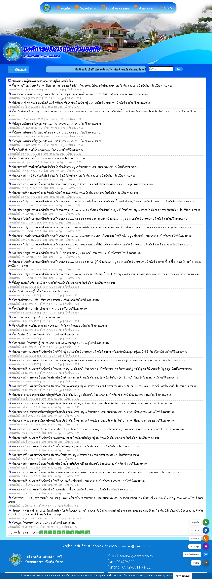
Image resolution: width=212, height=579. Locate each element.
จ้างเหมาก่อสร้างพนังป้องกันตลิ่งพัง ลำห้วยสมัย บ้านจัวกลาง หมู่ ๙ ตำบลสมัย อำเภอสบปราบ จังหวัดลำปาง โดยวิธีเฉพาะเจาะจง (75, 167)
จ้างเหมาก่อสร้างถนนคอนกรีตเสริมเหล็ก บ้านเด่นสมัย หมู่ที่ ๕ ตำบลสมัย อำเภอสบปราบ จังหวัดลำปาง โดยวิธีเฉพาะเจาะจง (72, 489)
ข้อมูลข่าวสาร (143, 8)
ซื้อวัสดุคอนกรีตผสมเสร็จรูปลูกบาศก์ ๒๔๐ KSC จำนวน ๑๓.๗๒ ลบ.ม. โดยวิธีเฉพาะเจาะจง (56, 123)
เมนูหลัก (63, 8)
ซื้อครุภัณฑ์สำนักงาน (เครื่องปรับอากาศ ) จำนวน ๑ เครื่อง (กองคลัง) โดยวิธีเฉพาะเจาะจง (55, 300)
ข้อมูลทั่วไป (165, 8)
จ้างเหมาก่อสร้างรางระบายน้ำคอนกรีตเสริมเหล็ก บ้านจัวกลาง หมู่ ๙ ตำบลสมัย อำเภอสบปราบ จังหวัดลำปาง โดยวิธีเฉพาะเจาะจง (75, 455)
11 (87, 532)
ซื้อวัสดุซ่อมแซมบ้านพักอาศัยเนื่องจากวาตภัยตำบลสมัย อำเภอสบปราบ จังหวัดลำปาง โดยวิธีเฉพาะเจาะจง (63, 282)
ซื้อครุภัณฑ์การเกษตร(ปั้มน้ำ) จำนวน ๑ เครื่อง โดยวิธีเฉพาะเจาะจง (45, 291)
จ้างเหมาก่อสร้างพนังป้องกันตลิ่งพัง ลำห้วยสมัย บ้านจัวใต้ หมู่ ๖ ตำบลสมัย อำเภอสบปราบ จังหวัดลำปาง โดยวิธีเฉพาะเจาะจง (73, 175)
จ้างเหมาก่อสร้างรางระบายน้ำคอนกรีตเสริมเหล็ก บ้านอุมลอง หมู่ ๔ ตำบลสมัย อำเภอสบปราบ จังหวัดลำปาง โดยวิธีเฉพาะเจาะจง (75, 192)
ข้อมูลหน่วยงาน (85, 8)
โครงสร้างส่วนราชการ (114, 8)
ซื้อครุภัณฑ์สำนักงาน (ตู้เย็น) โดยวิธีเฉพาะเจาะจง (36, 317)
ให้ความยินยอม (182, 576)
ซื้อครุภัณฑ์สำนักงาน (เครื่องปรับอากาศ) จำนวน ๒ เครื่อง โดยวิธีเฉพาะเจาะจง (50, 308)
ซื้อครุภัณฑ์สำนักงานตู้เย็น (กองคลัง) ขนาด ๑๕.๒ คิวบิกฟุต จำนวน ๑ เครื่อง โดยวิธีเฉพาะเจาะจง (59, 325)
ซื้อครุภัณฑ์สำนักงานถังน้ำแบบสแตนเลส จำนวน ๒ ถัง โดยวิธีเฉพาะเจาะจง (48, 158)
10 (81, 532)
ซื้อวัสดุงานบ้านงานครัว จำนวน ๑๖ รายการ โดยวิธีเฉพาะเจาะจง (43, 523)
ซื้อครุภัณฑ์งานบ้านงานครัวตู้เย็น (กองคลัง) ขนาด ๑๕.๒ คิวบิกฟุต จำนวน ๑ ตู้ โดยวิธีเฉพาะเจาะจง (60, 343)
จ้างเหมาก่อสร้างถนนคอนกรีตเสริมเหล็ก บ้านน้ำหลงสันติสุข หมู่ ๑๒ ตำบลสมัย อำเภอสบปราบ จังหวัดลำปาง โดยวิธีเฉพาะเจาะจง (75, 446)
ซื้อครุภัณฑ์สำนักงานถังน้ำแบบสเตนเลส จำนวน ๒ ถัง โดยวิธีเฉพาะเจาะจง (48, 149)
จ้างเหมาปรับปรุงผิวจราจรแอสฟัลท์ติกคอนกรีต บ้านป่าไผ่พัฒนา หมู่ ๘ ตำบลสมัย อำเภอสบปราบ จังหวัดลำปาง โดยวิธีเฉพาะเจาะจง (76, 253)
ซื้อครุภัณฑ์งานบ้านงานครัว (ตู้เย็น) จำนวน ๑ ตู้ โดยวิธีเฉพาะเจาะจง (45, 334)
